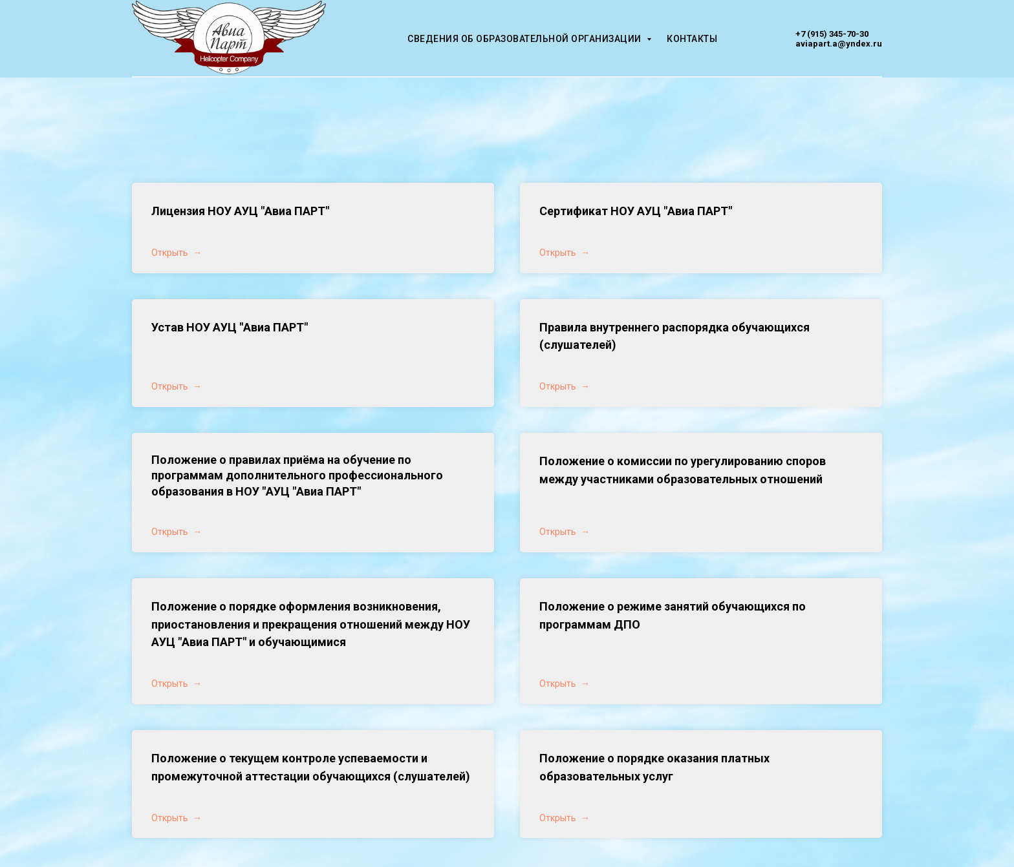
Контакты (692, 39)
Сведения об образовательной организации (525, 39)
